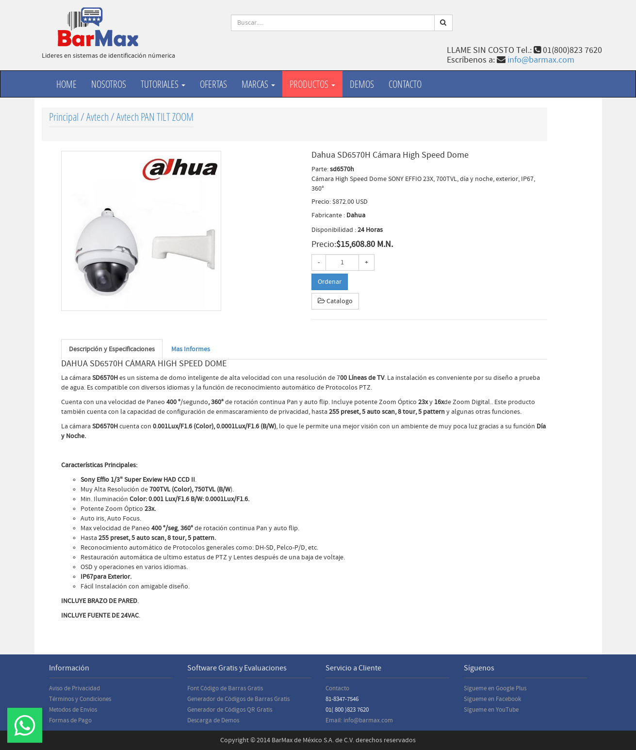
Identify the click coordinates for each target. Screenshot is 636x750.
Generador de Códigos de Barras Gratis (238, 699)
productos (312, 84)
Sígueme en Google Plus (495, 688)
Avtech (97, 117)
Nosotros (108, 84)
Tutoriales (163, 84)
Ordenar (330, 281)
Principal (64, 117)
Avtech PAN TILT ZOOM (155, 117)
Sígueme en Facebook (492, 699)
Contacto (405, 84)
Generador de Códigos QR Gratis (229, 710)
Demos (362, 84)
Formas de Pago (70, 720)
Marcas (258, 84)
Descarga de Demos (213, 720)
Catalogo (335, 301)
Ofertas (213, 84)
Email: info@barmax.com (359, 720)
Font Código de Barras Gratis (225, 688)
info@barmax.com (540, 59)
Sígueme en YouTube (491, 710)
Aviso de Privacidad (74, 688)
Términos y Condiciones (80, 699)
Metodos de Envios (73, 710)
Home (66, 84)
